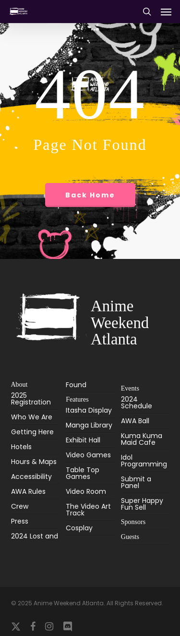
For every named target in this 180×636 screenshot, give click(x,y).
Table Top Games (82, 473)
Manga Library (89, 425)
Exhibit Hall (83, 440)
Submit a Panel (136, 482)
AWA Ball (135, 421)
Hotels (21, 447)
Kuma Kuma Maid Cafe (141, 439)
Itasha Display (89, 411)
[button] (166, 11)
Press (19, 521)
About (19, 384)
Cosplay (79, 528)
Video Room (86, 491)
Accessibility (31, 476)
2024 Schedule (136, 403)
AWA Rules (28, 491)
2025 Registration (31, 399)
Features (77, 399)
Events (130, 388)
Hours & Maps (34, 461)
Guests (130, 536)
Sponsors (133, 522)
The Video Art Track (88, 509)
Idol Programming (144, 461)
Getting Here (32, 432)
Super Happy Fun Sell (142, 504)
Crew (19, 506)
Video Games (88, 455)
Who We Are (31, 417)
